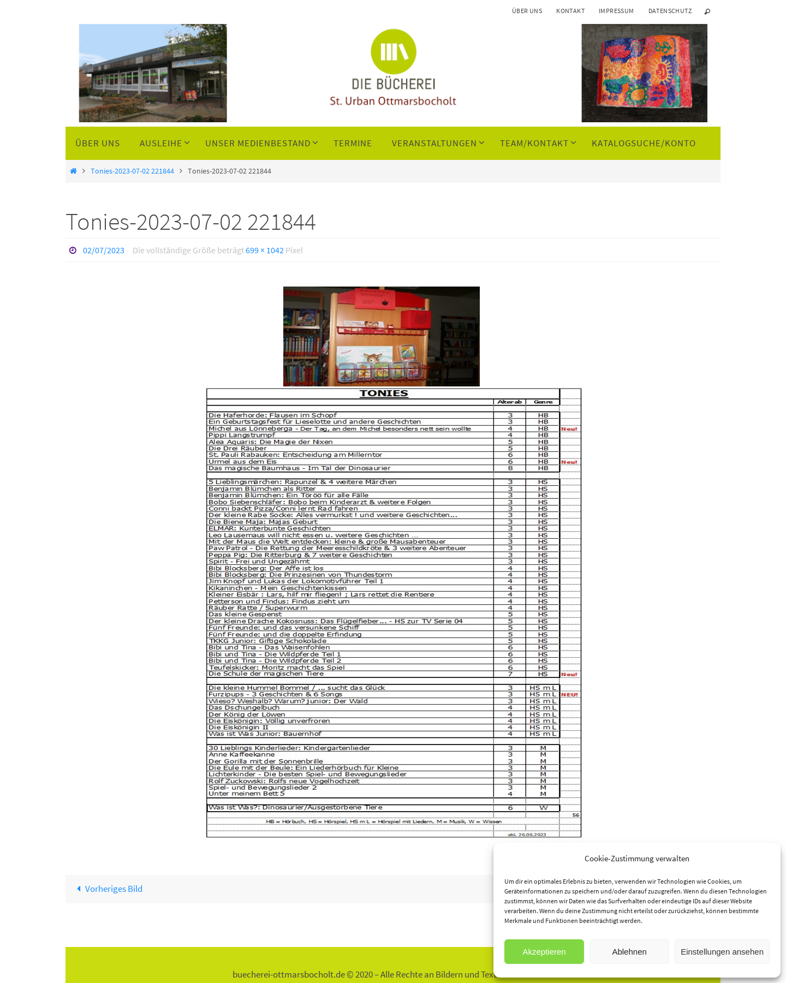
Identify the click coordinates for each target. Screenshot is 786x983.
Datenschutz (670, 11)
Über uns (527, 11)
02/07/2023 (103, 250)
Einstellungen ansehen (722, 951)
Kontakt (570, 11)
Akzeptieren (543, 951)
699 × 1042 (265, 250)
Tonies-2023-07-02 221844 (132, 171)
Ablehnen (629, 951)
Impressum (616, 11)
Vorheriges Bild (107, 889)
